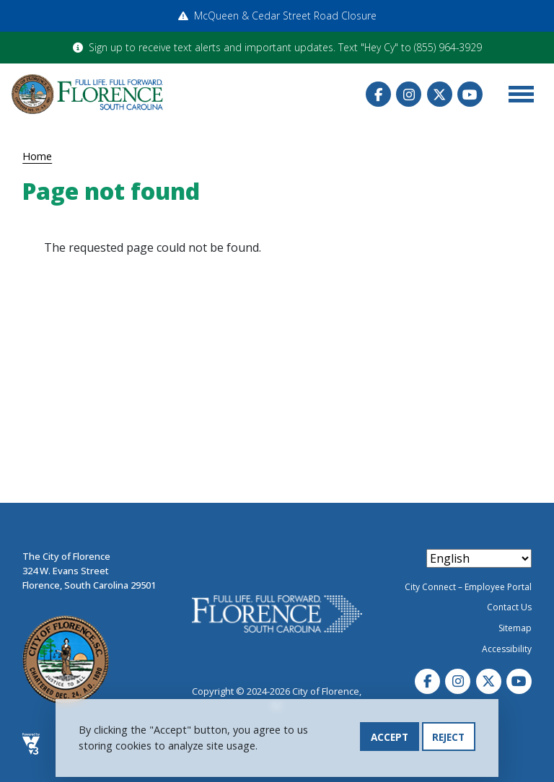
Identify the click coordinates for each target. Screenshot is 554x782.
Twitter (439, 94)
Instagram (408, 94)
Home (37, 156)
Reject (448, 738)
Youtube (470, 94)
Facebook (378, 94)
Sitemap (515, 628)
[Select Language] (479, 558)
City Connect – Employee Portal (468, 587)
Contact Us (509, 607)
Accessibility (507, 649)
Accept (389, 738)
